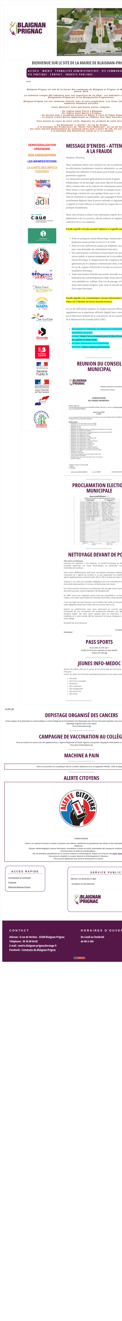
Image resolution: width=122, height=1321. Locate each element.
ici (92, 745)
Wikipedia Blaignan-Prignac (19, 887)
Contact (56, 74)
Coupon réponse (81, 838)
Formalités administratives (77, 70)
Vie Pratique (37, 74)
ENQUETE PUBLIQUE (79, 74)
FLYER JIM (9, 709)
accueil (34, 70)
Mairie (47, 70)
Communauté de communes (19, 878)
